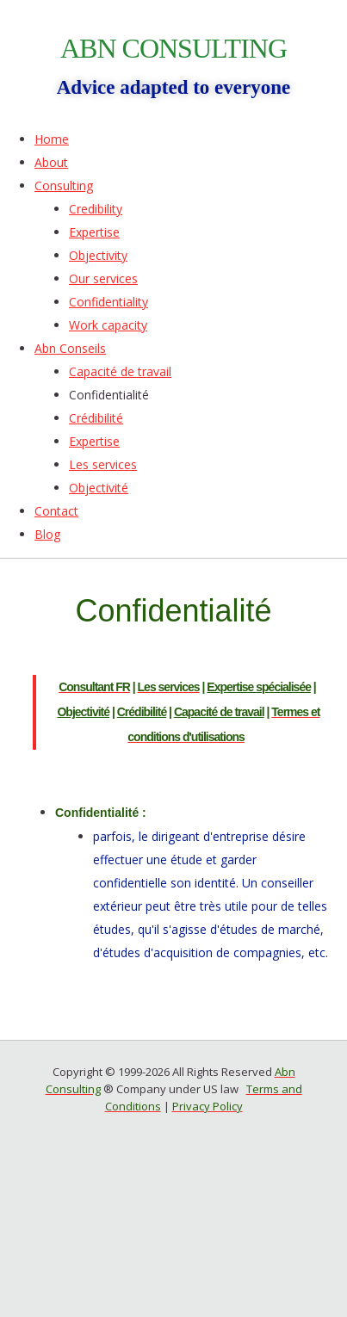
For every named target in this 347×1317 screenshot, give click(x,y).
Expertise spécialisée (259, 687)
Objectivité (83, 712)
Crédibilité (141, 712)
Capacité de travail (219, 712)
